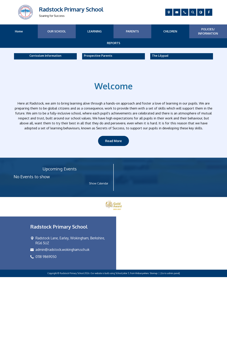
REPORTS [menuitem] (113, 43)
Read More (113, 224)
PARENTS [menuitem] (132, 31)
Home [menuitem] (19, 31)
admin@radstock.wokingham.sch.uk (62, 332)
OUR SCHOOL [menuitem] (56, 31)
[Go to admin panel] (170, 356)
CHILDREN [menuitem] (170, 31)
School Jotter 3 (122, 356)
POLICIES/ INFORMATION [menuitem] (208, 31)
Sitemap (153, 356)
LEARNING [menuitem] (94, 31)
